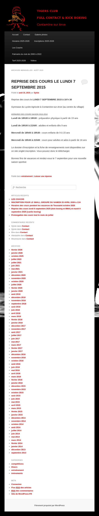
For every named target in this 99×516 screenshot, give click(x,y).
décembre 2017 (18, 326)
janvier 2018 (16, 323)
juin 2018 (15, 310)
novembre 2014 (18, 421)
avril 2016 (15, 373)
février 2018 (16, 319)
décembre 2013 (18, 449)
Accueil (15, 34)
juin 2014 (15, 434)
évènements (17, 473)
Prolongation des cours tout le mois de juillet (32, 215)
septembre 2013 (18, 453)
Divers (14, 467)
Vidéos (33, 60)
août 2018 (15, 307)
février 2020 (16, 288)
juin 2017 (15, 338)
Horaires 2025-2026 (21, 41)
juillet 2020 (16, 284)
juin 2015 (15, 399)
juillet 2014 (16, 430)
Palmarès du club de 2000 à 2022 (26, 54)
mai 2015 (15, 402)
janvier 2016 (16, 383)
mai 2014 (15, 437)
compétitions (17, 464)
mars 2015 (16, 408)
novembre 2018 (18, 300)
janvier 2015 (16, 415)
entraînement (27, 176)
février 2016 (16, 380)
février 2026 (16, 250)
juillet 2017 (16, 335)
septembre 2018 (18, 304)
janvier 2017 (16, 351)
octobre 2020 (17, 281)
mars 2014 (16, 440)
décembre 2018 (18, 297)
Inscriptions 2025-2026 (44, 41)
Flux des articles (21, 487)
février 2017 (16, 348)
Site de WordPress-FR (21, 494)
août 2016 (15, 364)
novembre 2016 (18, 357)
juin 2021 (15, 266)
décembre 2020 (18, 275)
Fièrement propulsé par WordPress (50, 505)
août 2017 (15, 332)
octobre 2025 (17, 256)
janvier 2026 (16, 253)
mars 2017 (16, 345)
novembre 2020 (18, 278)
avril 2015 (15, 405)
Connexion (16, 484)
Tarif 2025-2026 (19, 60)
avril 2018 (15, 313)
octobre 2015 (17, 392)
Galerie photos (41, 34)
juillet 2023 (16, 259)
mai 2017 (15, 342)
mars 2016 (16, 376)
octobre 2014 (17, 424)
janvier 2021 (16, 272)
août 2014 (15, 427)
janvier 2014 (16, 446)
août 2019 (15, 294)
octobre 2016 (17, 361)
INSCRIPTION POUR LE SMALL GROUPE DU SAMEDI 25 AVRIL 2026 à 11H (46, 202)
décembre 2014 (18, 418)
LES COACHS (17, 199)
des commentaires (22, 491)
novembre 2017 (18, 329)
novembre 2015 (18, 389)
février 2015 (16, 411)
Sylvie (36, 93)
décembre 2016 (18, 354)
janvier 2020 (16, 291)
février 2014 (16, 443)
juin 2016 (15, 367)
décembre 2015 (18, 386)
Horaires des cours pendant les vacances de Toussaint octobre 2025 (43, 205)
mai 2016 (15, 370)
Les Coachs (17, 48)
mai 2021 (15, 269)
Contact (26, 34)
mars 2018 (16, 316)
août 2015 (15, 396)
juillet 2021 (16, 262)
